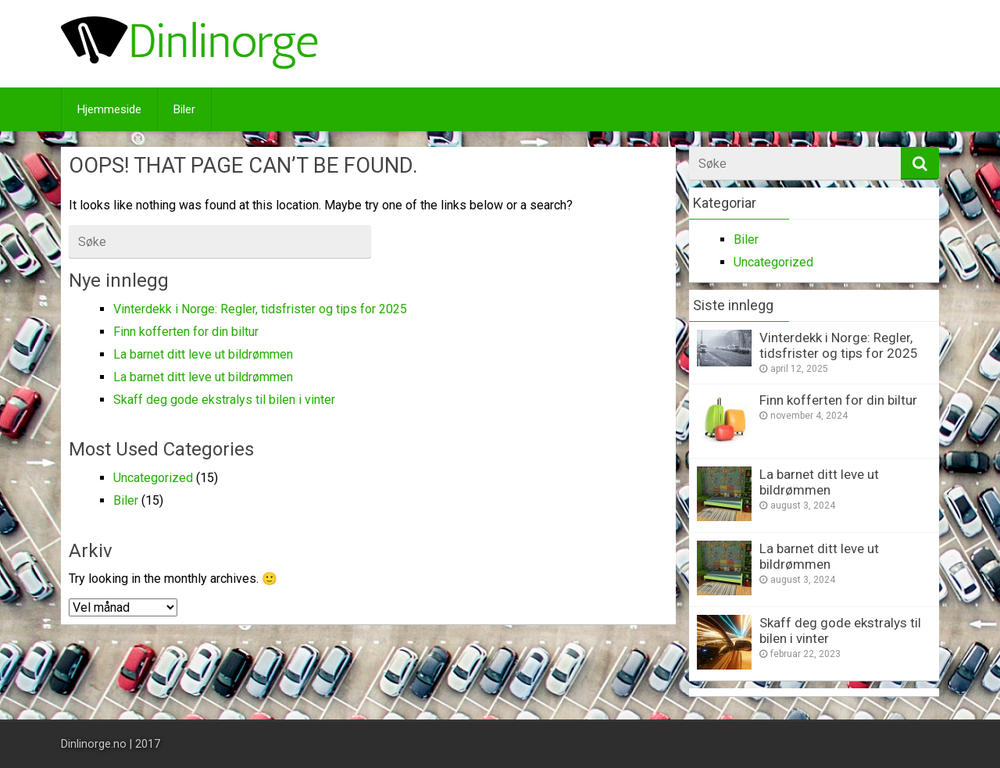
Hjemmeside (109, 109)
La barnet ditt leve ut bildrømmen (203, 354)
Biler (184, 109)
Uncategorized (153, 477)
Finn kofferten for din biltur (186, 331)
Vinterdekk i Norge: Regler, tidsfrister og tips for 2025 (260, 309)
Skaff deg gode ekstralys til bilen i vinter (224, 399)
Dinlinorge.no (94, 744)
